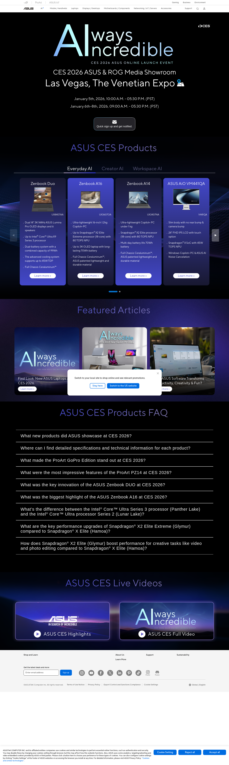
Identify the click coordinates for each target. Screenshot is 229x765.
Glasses (27, 715)
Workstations (59, 667)
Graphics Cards (60, 683)
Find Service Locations (156, 663)
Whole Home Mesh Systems (66, 727)
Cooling (57, 691)
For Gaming (29, 695)
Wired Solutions (91, 659)
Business (186, 3)
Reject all (190, 752)
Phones (27, 663)
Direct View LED (31, 711)
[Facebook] (101, 746)
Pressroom (120, 675)
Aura (117, 727)
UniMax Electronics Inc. (125, 687)
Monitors (28, 707)
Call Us (149, 675)
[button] (175, 2)
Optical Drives (60, 699)
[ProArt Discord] (157, 746)
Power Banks (89, 723)
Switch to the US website (123, 385)
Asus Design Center (124, 703)
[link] (29, 9)
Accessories (29, 671)
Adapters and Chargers (94, 715)
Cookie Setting (165, 752)
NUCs (56, 659)
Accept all (214, 752)
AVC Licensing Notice (124, 715)
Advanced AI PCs (123, 699)
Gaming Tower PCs (32, 731)
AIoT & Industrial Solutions (95, 671)
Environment (200, 3)
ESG (179, 659)
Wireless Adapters (62, 731)
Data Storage (60, 703)
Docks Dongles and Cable (95, 719)
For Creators (29, 687)
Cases (56, 687)
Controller (88, 727)
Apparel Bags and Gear (94, 707)
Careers (118, 663)
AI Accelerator (60, 711)
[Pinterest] (129, 746)
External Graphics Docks (64, 707)
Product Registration (155, 667)
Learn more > (42, 275)
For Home (28, 679)
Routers (57, 723)
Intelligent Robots (92, 667)
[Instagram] (82, 746)
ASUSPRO (120, 707)
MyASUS (150, 687)
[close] (158, 373)
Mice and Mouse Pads (93, 695)
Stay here (97, 385)
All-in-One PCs (30, 723)
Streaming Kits (90, 703)
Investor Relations (123, 671)
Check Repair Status (155, 659)
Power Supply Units (62, 695)
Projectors (28, 719)
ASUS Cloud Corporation (126, 683)
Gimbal (87, 731)
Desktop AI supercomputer (96, 675)
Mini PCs (57, 663)
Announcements (122, 667)
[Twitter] (110, 746)
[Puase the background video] (21, 26)
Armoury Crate (122, 723)
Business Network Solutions (96, 663)
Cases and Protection (93, 711)
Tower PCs (28, 727)
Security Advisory (154, 679)
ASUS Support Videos (155, 683)
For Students (29, 691)
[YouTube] (91, 746)
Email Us (150, 671)
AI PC (117, 695)
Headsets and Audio (93, 699)
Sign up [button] (66, 746)
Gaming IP (88, 735)
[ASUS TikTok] (138, 746)
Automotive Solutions (124, 711)
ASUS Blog (120, 719)
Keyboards (89, 691)
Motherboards (60, 679)
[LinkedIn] (120, 746)
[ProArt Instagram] (148, 746)
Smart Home (89, 683)
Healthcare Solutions (33, 667)
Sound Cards (59, 715)
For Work (28, 683)
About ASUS (121, 659)
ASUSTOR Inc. (121, 679)
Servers (87, 679)
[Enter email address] (41, 746)
